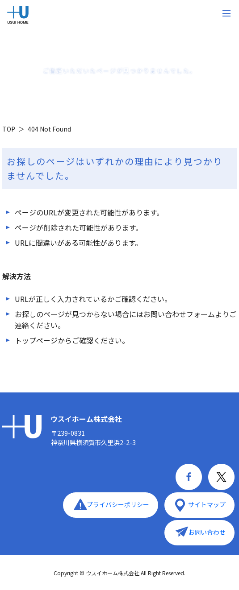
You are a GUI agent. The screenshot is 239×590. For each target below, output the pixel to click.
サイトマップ (207, 504)
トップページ (36, 340)
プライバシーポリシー (118, 504)
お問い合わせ (207, 532)
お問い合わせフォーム (179, 314)
